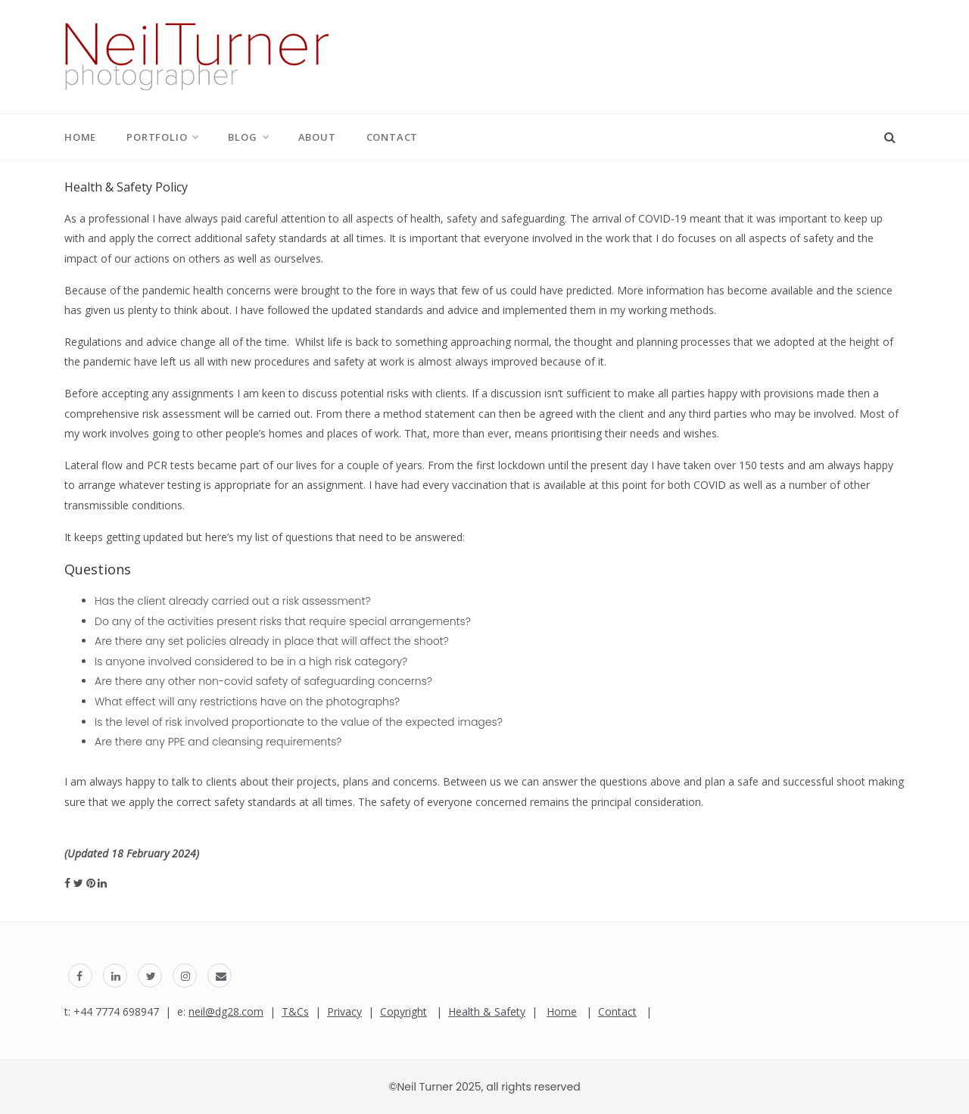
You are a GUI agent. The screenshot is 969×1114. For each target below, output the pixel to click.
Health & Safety (486, 1011)
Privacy (344, 1011)
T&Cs (295, 1011)
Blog (247, 137)
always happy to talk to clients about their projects (213, 781)
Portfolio (162, 137)
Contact (392, 137)
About (317, 137)
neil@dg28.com (226, 1011)
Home (80, 137)
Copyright (403, 1011)
